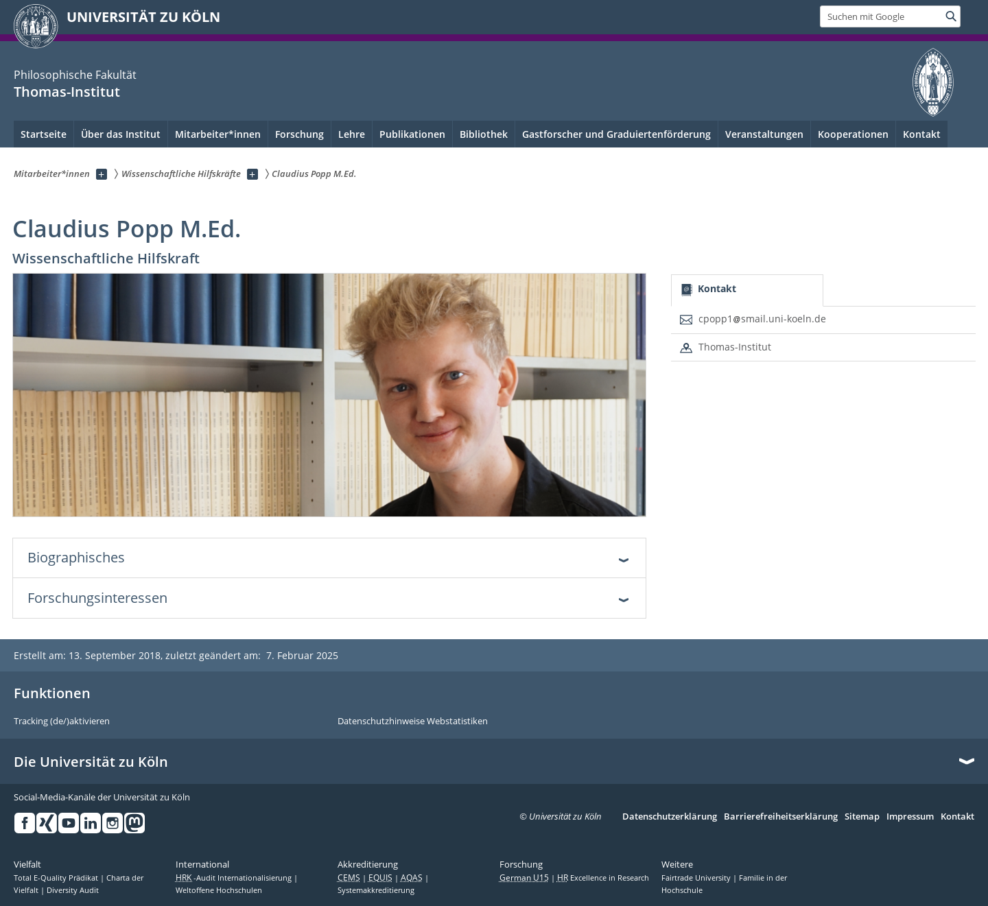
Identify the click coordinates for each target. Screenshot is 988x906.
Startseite (44, 134)
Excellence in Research (603, 878)
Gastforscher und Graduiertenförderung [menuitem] (616, 134)
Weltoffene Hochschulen (219, 890)
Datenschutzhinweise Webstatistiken (413, 721)
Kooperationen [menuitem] (853, 134)
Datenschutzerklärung (669, 816)
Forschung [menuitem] (299, 134)
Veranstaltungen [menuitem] (764, 134)
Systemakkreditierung (376, 890)
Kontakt (922, 134)
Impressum (910, 816)
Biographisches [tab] (76, 557)
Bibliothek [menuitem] (484, 134)
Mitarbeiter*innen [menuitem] (218, 134)
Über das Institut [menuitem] (121, 134)
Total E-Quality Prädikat (57, 878)
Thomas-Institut (67, 91)
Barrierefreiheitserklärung (781, 816)
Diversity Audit (73, 890)
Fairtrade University (697, 878)
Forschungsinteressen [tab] (97, 597)
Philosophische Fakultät (75, 74)
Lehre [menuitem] (351, 134)
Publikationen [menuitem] (412, 134)
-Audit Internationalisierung (235, 878)
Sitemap (862, 816)
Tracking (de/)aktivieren (62, 721)
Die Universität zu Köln (91, 762)
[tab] (747, 290)
